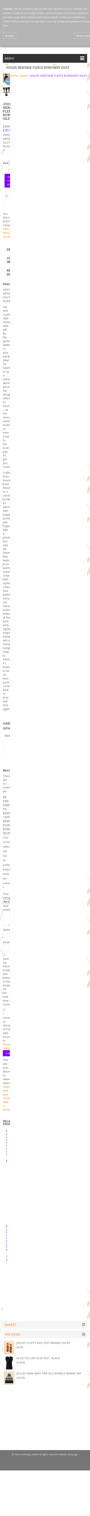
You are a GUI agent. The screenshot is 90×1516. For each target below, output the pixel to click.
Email (6, 942)
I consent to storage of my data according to (6, 1031)
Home (14, 75)
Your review (6, 907)
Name (6, 929)
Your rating (6, 895)
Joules (24, 75)
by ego (74, 1454)
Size (5, 163)
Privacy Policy (7, 1046)
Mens (6, 232)
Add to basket (9, 180)
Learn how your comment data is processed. (9, 1097)
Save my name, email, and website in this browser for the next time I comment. (6, 981)
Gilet (5, 228)
